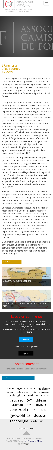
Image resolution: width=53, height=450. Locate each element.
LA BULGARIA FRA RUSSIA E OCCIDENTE (17, 281)
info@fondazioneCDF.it (33, 441)
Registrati (26, 353)
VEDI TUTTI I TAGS (26, 428)
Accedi (26, 339)
